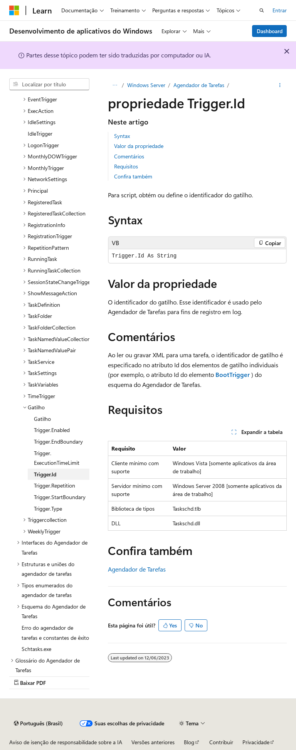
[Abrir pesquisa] (261, 10)
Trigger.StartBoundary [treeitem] (60, 497)
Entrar (279, 10)
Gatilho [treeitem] (42, 418)
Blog (189, 742)
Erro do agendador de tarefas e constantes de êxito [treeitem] (55, 632)
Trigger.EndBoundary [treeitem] (58, 441)
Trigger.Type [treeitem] (48, 508)
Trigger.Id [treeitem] (45, 474)
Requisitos (126, 166)
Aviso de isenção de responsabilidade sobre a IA (65, 742)
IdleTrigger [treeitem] (40, 133)
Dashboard (270, 31)
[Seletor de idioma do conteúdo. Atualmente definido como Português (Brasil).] (38, 723)
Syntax (122, 136)
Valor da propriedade (138, 146)
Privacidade (255, 742)
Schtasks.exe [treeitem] (36, 648)
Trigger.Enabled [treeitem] (52, 430)
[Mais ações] (280, 85)
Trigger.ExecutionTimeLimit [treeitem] (56, 458)
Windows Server (146, 85)
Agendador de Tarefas (198, 85)
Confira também (133, 176)
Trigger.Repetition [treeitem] (54, 485)
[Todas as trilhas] (114, 85)
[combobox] (49, 84)
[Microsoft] (14, 10)
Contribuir (221, 742)
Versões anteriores (153, 742)
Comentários (129, 156)
